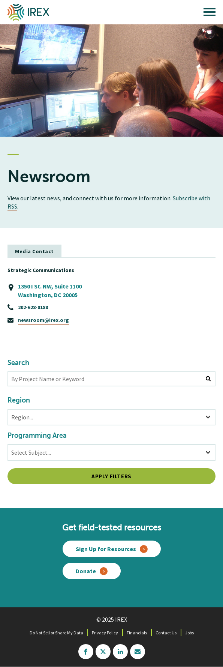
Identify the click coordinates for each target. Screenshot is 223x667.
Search (18, 363)
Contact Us (166, 632)
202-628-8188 (33, 307)
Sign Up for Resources (106, 549)
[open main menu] (210, 14)
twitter (103, 651)
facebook (85, 651)
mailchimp (137, 651)
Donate (86, 571)
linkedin (120, 651)
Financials (137, 632)
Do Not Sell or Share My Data (56, 632)
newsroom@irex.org (43, 320)
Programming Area (37, 436)
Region (18, 400)
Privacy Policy (105, 632)
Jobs (189, 632)
